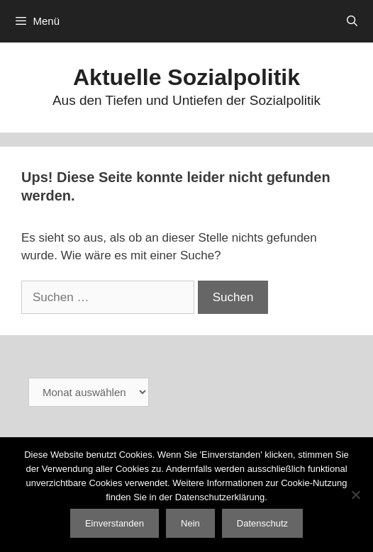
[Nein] (355, 495)
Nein (190, 523)
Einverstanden (114, 523)
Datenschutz (262, 523)
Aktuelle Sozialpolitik (186, 77)
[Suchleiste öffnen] (352, 21)
